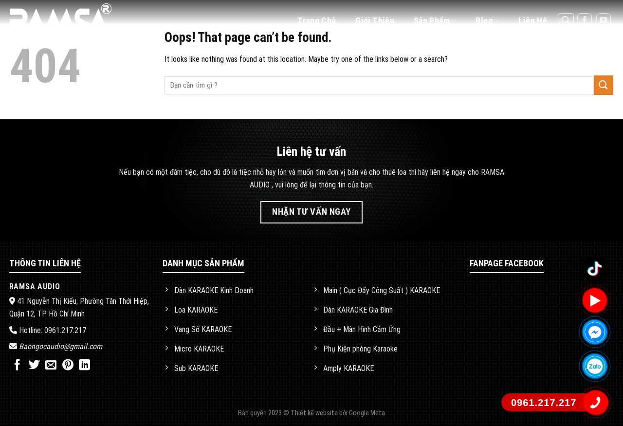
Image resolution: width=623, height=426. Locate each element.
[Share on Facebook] (17, 365)
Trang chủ (316, 21)
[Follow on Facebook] (584, 20)
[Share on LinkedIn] (84, 365)
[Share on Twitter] (34, 365)
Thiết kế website (315, 413)
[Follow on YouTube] (603, 20)
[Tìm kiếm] (566, 21)
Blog (487, 21)
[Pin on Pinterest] (67, 365)
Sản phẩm (435, 21)
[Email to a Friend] (50, 365)
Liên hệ (532, 21)
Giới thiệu (374, 21)
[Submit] (603, 84)
